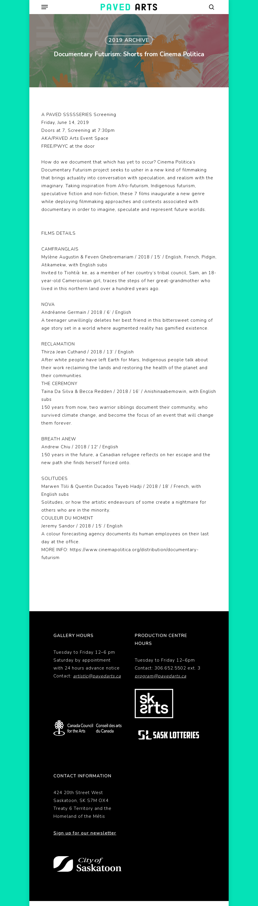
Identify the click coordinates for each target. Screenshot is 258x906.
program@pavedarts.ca (160, 676)
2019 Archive (129, 40)
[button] (44, 7)
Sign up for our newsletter (84, 833)
